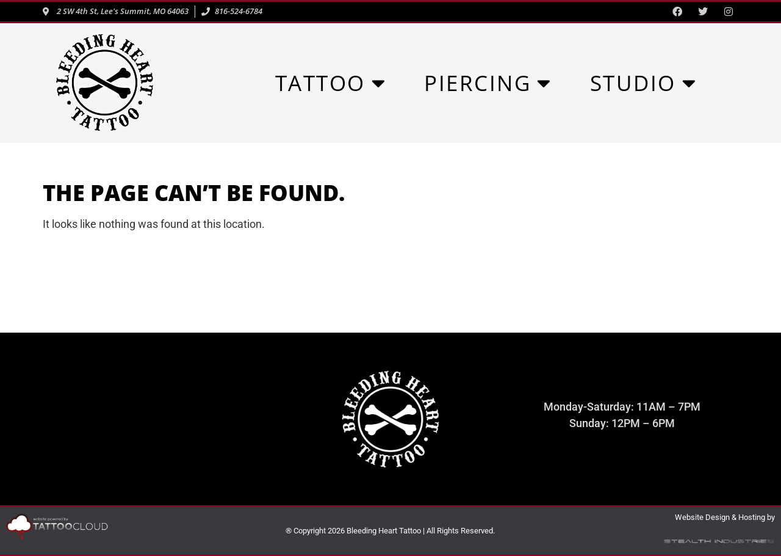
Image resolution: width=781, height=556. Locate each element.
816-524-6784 (158, 430)
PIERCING (488, 83)
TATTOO (331, 83)
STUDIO (643, 83)
